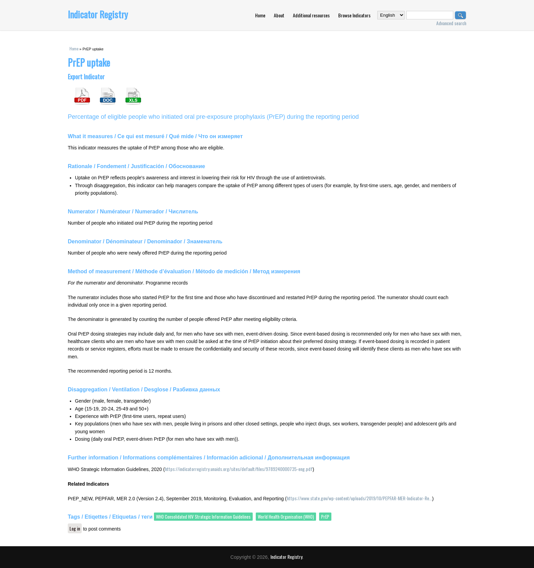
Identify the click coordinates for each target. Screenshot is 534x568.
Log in (74, 528)
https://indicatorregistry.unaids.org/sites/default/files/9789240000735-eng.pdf (239, 468)
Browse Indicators (354, 15)
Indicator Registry (98, 14)
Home (260, 15)
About (279, 15)
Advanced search (451, 23)
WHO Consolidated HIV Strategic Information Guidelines (203, 516)
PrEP (325, 516)
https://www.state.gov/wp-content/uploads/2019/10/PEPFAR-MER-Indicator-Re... (359, 498)
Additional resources (311, 15)
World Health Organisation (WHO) (286, 516)
